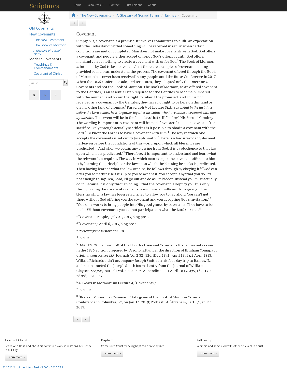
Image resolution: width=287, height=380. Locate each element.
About (152, 5)
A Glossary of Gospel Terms (138, 15)
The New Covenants (95, 15)
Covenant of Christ (48, 73)
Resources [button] (95, 5)
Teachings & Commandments (46, 66)
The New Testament (49, 40)
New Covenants (42, 34)
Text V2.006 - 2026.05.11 (49, 367)
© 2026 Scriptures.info (17, 367)
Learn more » (16, 357)
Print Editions (133, 5)
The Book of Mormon (50, 45)
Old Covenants (41, 28)
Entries (170, 15)
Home (77, 5)
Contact (114, 5)
